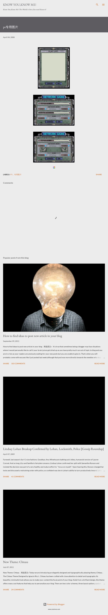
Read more (99, 363)
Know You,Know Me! (19, 5)
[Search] (97, 4)
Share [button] (99, 174)
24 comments (17, 589)
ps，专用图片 (15, 174)
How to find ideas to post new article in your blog (32, 336)
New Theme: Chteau (15, 562)
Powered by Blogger (54, 604)
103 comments (18, 363)
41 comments (17, 476)
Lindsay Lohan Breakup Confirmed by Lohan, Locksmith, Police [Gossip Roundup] (53, 449)
